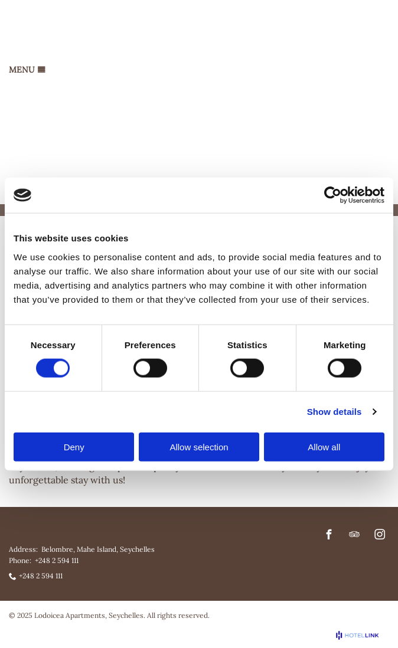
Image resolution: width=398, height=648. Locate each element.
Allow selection (198, 446)
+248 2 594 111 (57, 560)
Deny (74, 446)
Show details (334, 412)
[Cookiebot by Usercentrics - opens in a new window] (332, 195)
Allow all (324, 446)
